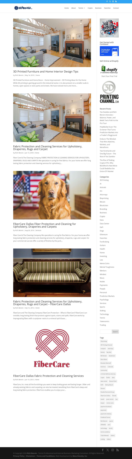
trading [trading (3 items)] (103, 439)
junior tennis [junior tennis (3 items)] (109, 399)
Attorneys (103, 195)
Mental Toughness (107, 267)
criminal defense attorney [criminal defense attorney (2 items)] (108, 374)
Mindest (103, 274)
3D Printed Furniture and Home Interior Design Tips (45, 71)
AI (100, 184)
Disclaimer (30, 456)
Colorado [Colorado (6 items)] (110, 367)
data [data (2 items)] (113, 377)
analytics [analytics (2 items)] (103, 348)
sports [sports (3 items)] (111, 421)
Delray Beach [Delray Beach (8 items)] (109, 385)
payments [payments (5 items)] (103, 410)
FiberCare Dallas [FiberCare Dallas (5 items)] (105, 395)
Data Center (104, 223)
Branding (103, 209)
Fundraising (104, 242)
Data (102, 220)
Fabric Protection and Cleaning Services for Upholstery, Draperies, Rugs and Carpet (47, 147)
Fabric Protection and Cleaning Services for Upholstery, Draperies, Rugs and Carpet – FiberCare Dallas (47, 303)
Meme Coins (104, 263)
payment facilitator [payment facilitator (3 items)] (106, 406)
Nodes (102, 281)
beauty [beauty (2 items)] (103, 352)
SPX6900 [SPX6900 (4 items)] (103, 425)
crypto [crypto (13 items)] (102, 377)
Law (101, 260)
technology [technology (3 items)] (104, 428)
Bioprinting (104, 198)
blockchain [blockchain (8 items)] (112, 356)
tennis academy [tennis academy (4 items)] (105, 432)
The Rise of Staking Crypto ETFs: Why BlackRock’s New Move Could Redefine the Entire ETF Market (108, 165)
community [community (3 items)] (104, 370)
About (73, 8)
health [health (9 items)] (102, 399)
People (102, 289)
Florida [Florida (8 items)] (114, 395)
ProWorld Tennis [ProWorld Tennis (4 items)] (105, 417)
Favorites (107, 8)
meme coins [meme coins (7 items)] (110, 403)
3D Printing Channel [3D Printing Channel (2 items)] (106, 345)
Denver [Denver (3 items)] (103, 388)
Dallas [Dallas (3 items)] (108, 377)
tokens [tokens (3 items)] (113, 435)
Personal (103, 292)
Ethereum (104, 234)
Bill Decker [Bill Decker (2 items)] (104, 356)
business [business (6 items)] (103, 367)
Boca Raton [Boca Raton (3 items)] (104, 359)
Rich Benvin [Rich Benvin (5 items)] (104, 421)
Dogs (102, 231)
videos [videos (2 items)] (109, 439)
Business (98, 8)
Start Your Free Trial (109, 76)
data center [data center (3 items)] (104, 381)
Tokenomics (104, 321)
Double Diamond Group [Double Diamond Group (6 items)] (107, 392)
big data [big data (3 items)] (109, 352)
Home (66, 8)
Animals (103, 187)
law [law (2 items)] (116, 399)
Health (102, 249)
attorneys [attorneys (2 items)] (110, 348)
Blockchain (104, 205)
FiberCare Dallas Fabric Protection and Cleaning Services (48, 376)
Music (102, 278)
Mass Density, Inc (80, 456)
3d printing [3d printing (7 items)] (104, 341)
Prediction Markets (107, 296)
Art (101, 191)
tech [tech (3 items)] (109, 425)
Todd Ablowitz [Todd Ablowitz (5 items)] (105, 435)
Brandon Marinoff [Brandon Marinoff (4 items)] (106, 363)
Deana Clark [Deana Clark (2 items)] (112, 381)
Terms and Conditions (46, 456)
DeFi (101, 227)
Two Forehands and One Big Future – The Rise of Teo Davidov (108, 154)
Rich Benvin (19, 75)
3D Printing (104, 180)
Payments (104, 285)
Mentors (103, 271)
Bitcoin (102, 202)
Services (38, 230)
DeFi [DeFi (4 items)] (102, 385)
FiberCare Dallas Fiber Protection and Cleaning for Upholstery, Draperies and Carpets (44, 225)
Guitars (103, 245)
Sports (102, 307)
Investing (103, 256)
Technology (104, 314)
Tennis (80, 8)
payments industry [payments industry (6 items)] (106, 414)
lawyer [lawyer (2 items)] (102, 403)
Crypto (90, 8)
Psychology (104, 300)
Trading (103, 325)
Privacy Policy (18, 456)
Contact (116, 8)
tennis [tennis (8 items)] (111, 428)
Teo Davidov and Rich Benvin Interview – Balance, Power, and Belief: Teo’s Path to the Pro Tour (109, 117)
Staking (102, 310)
